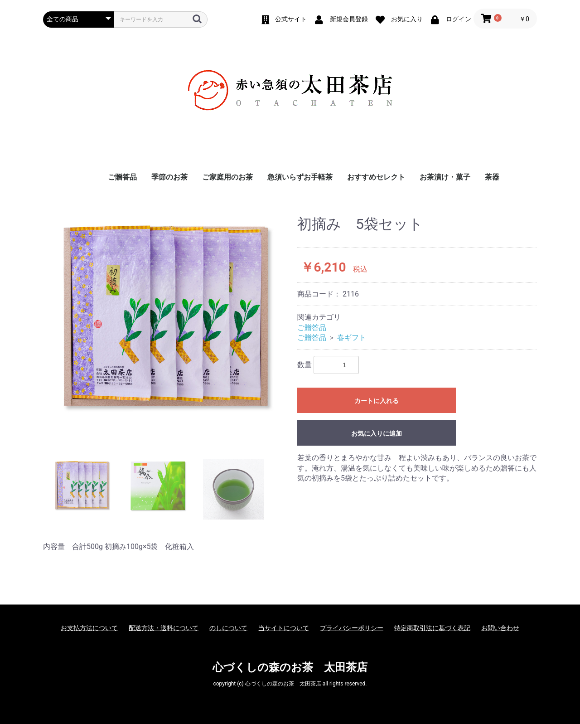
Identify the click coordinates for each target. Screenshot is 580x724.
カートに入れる (376, 400)
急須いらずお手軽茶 (300, 177)
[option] (166, 317)
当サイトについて (283, 628)
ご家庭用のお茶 (227, 177)
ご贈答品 (122, 177)
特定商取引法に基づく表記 (432, 628)
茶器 (492, 177)
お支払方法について (89, 628)
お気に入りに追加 (376, 433)
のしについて (228, 628)
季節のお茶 (169, 177)
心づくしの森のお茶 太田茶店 (290, 667)
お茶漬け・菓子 (445, 177)
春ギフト (351, 337)
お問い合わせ (500, 628)
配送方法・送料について (163, 628)
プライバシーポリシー (351, 628)
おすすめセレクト (376, 177)
